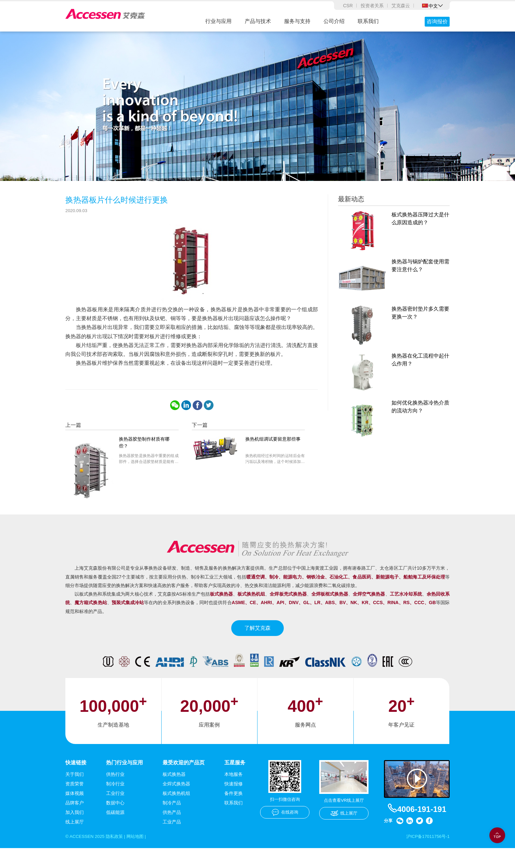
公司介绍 (334, 21)
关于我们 (74, 778)
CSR (348, 5)
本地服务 (233, 778)
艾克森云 (401, 5)
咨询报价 (437, 21)
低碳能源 (115, 817)
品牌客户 (74, 807)
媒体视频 (74, 797)
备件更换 (233, 797)
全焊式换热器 (176, 788)
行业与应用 (218, 21)
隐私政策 (117, 841)
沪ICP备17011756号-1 (427, 841)
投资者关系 (372, 5)
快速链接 (75, 767)
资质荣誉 (74, 788)
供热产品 (172, 817)
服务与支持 (297, 21)
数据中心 (115, 807)
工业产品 (172, 826)
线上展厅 (74, 826)
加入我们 (74, 817)
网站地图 (139, 841)
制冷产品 (172, 807)
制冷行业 (115, 788)
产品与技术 (258, 21)
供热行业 (115, 778)
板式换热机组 (176, 797)
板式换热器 (174, 778)
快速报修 (233, 788)
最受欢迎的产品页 (184, 767)
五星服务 (234, 767)
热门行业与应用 (124, 767)
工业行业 (115, 797)
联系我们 (368, 21)
